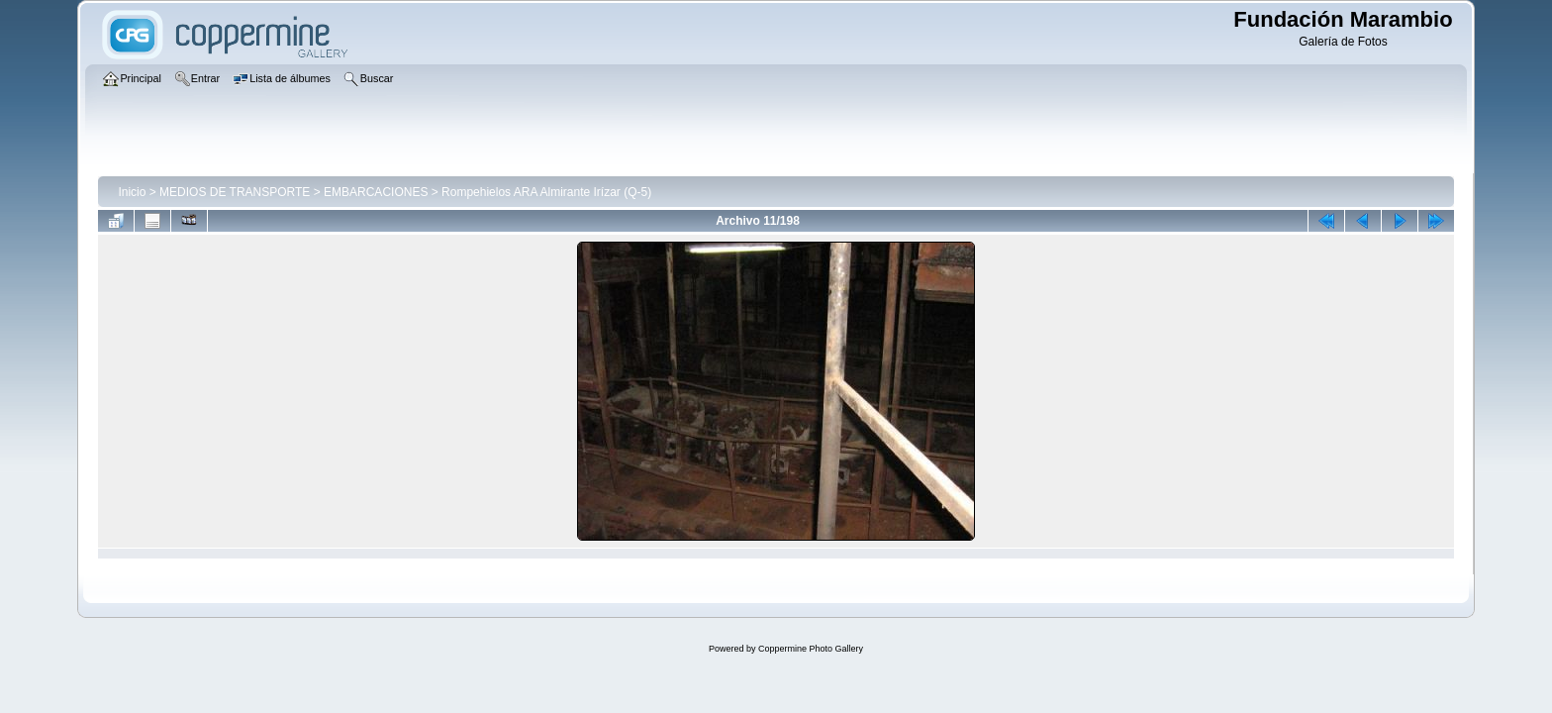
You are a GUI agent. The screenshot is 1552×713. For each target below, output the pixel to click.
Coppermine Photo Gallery (810, 649)
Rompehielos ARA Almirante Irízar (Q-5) (546, 192)
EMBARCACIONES (376, 192)
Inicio (132, 192)
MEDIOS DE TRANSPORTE (234, 192)
